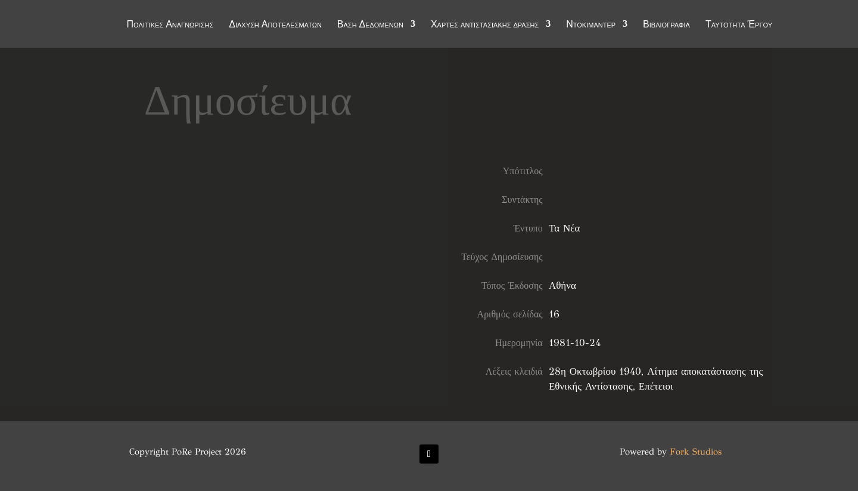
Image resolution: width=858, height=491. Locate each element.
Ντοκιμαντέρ (590, 25)
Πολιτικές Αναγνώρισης (170, 25)
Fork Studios (696, 451)
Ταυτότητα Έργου (738, 25)
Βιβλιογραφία (666, 25)
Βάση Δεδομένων (370, 25)
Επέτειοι (656, 386)
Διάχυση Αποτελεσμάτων (275, 25)
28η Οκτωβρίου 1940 (595, 371)
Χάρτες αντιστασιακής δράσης (485, 25)
